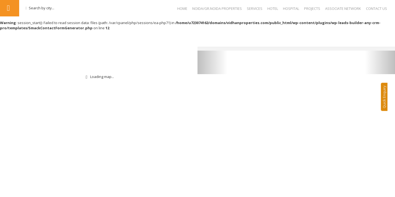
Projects (312, 8)
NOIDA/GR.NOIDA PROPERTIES (217, 8)
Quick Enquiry (387, 99)
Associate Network (343, 8)
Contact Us (376, 8)
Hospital (291, 8)
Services (254, 8)
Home (182, 8)
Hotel (272, 8)
